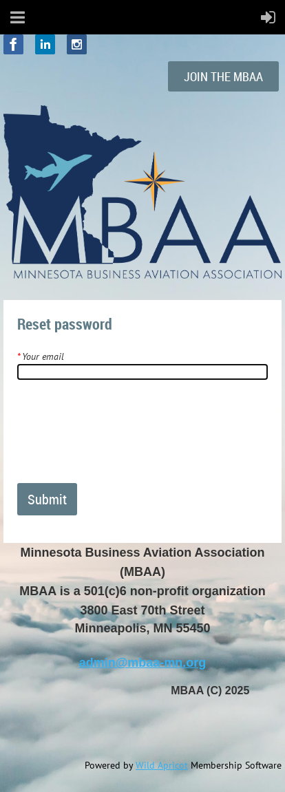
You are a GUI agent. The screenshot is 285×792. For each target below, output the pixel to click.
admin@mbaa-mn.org (143, 663)
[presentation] (121, 437)
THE (223, 76)
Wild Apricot (162, 765)
